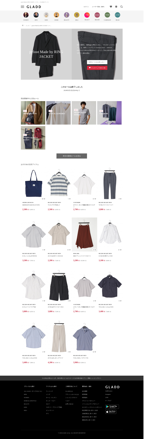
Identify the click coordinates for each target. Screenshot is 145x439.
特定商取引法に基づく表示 (90, 410)
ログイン (86, 6)
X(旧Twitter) (108, 391)
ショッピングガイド (71, 397)
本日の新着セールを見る (72, 156)
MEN (25, 394)
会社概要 (84, 391)
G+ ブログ (108, 400)
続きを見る (86, 53)
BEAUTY (26, 404)
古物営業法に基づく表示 (89, 413)
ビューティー (50, 410)
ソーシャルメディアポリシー (90, 404)
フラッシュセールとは (72, 394)
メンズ (48, 394)
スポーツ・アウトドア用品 (54, 407)
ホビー (48, 404)
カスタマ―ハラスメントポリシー (92, 407)
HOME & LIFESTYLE (30, 401)
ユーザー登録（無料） (98, 6)
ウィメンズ (49, 391)
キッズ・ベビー (50, 401)
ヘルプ (67, 401)
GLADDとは (69, 391)
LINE (106, 397)
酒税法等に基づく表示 (88, 420)
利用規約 (84, 397)
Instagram (108, 394)
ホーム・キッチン (51, 397)
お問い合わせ (69, 404)
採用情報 (84, 394)
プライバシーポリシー (88, 401)
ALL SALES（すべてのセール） (33, 391)
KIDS (25, 407)
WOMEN (26, 397)
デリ (47, 413)
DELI (25, 410)
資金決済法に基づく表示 (89, 417)
